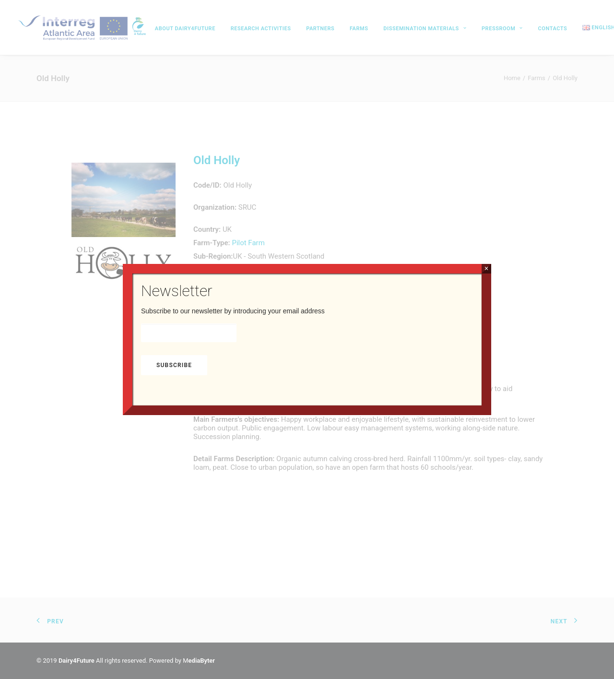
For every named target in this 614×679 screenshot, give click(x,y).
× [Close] (486, 268)
